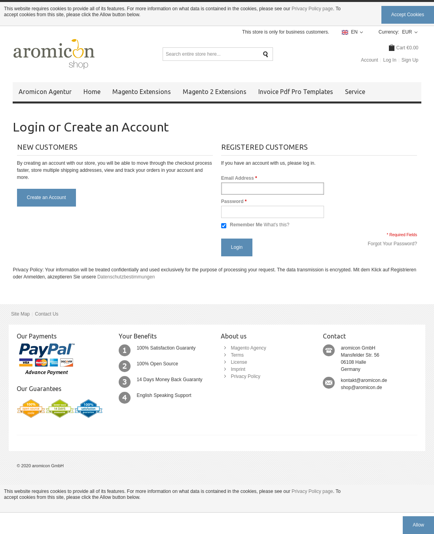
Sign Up (410, 60)
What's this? (276, 225)
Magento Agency (248, 348)
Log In (389, 60)
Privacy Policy (245, 376)
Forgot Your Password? (392, 243)
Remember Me (246, 225)
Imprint (238, 369)
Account (369, 60)
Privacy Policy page (312, 8)
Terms (237, 355)
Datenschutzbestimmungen (126, 277)
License (239, 362)
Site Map (20, 314)
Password (232, 201)
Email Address (237, 178)
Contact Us (46, 314)
